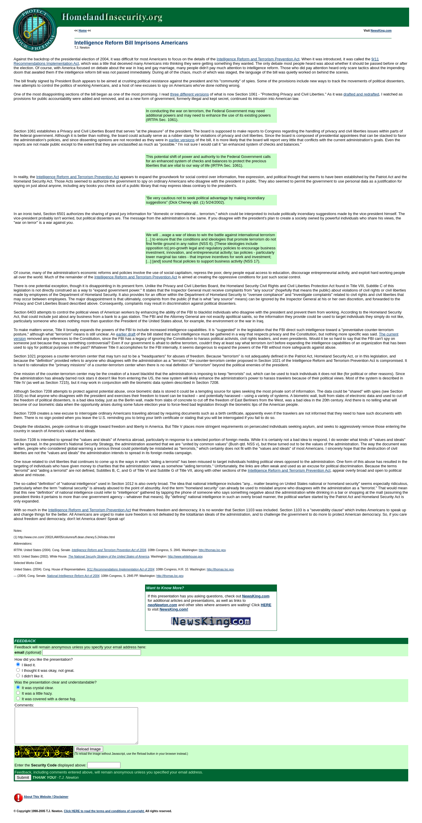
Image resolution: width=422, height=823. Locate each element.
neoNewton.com (162, 605)
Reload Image (88, 756)
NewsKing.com (381, 30)
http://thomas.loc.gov (212, 550)
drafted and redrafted (361, 94)
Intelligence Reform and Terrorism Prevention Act (258, 59)
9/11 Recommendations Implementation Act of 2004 (120, 569)
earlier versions (182, 140)
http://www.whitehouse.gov (185, 556)
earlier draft (125, 334)
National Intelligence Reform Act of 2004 (73, 575)
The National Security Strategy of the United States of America (108, 556)
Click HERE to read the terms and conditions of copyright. (104, 818)
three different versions (189, 94)
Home (83, 30)
